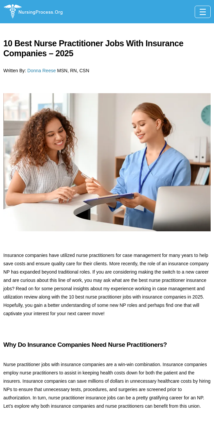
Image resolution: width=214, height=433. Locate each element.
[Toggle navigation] (203, 12)
